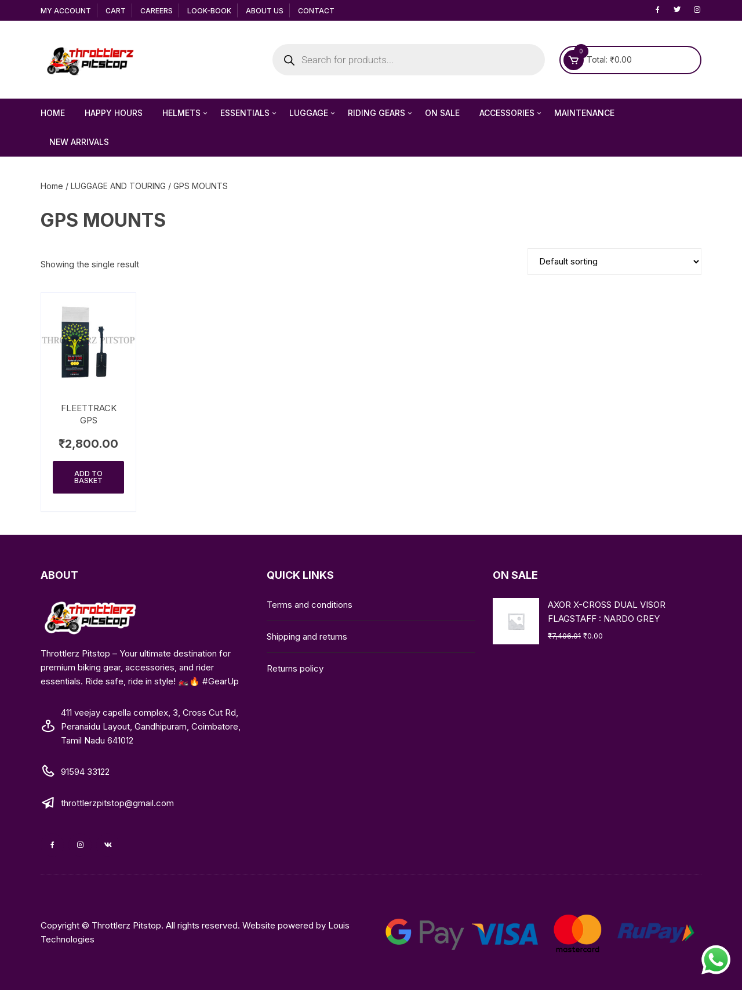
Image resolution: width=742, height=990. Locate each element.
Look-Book (209, 10)
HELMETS (185, 113)
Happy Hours (114, 113)
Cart (116, 10)
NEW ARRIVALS (79, 142)
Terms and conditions (309, 604)
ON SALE (442, 113)
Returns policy (295, 668)
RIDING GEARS (381, 113)
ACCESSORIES (511, 113)
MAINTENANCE (584, 113)
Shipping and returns (307, 636)
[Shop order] (614, 261)
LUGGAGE (313, 113)
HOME (53, 113)
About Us (264, 10)
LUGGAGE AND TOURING (118, 186)
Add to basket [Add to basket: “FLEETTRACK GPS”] (88, 477)
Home (52, 186)
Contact (316, 10)
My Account (66, 10)
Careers (156, 10)
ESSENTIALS (249, 113)
